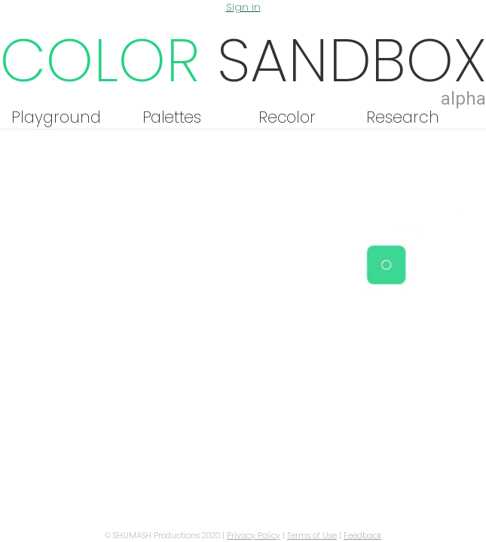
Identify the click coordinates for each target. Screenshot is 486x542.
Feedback (362, 535)
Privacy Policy (253, 535)
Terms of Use (312, 535)
